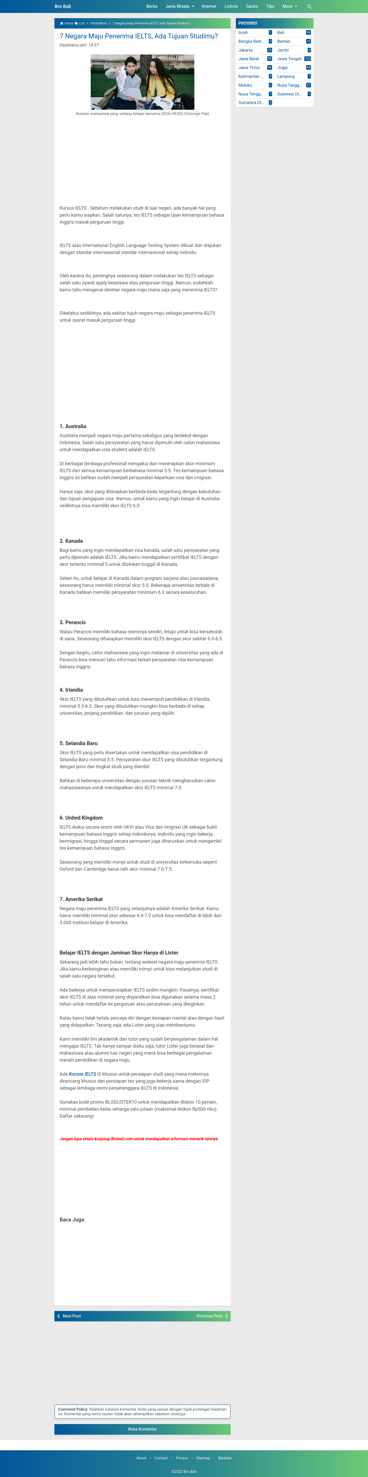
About (141, 1458)
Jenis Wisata (181, 6)
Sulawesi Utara (291, 94)
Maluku (245, 85)
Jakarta (245, 50)
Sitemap (203, 1458)
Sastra (252, 6)
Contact (161, 1458)
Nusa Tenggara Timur (256, 94)
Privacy (182, 1458)
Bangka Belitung (253, 41)
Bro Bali (63, 6)
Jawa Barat (248, 58)
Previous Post (209, 1316)
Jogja (282, 67)
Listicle (231, 6)
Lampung (286, 76)
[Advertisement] (142, 163)
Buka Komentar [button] (142, 1429)
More (291, 6)
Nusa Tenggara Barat (295, 85)
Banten (283, 41)
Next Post (72, 1316)
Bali (280, 32)
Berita (151, 6)
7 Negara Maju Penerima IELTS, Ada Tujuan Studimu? (139, 36)
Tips (270, 6)
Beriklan (225, 1458)
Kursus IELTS (82, 1074)
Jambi (283, 50)
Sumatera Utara (252, 102)
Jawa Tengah (289, 58)
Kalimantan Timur (254, 76)
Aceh (243, 32)
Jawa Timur (249, 67)
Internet (209, 6)
